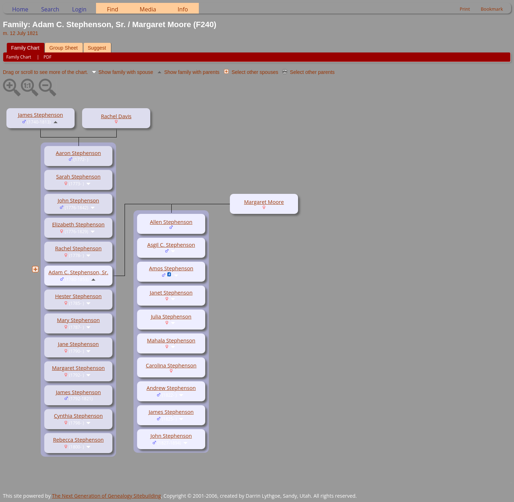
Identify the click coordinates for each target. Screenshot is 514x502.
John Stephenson (78, 200)
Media (148, 9)
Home (20, 9)
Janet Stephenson (171, 292)
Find (112, 9)
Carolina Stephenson (171, 365)
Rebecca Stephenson (78, 439)
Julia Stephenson (171, 316)
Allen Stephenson (171, 221)
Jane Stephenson (78, 343)
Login (79, 9)
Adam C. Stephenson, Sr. (79, 272)
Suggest (97, 48)
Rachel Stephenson (78, 248)
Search (50, 9)
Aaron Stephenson (78, 152)
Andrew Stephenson (171, 387)
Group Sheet (63, 48)
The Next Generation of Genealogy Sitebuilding (106, 495)
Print (465, 9)
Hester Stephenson (78, 296)
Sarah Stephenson (78, 176)
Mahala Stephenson (171, 340)
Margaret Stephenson (78, 367)
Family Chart (25, 48)
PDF (47, 57)
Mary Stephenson (78, 319)
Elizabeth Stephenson (78, 224)
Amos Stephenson (171, 268)
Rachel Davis (116, 116)
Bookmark (492, 9)
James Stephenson (40, 114)
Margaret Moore (264, 201)
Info (182, 9)
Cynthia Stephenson (78, 415)
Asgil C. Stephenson (171, 244)
